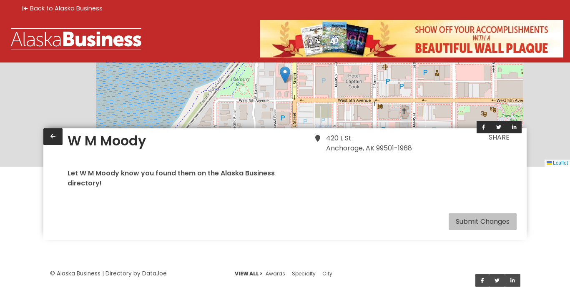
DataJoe (154, 274)
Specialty (304, 273)
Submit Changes (483, 221)
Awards (275, 273)
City (327, 273)
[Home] (76, 38)
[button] (285, 74)
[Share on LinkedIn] (514, 127)
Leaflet (557, 163)
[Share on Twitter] (499, 127)
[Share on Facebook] (484, 127)
